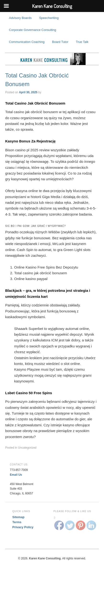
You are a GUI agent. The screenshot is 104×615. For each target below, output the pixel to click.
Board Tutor (60, 42)
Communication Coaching (27, 42)
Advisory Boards (20, 18)
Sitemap (18, 517)
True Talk (82, 42)
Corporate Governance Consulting (32, 30)
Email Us (16, 474)
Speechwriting (49, 18)
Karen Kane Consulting (52, 59)
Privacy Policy (22, 527)
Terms (17, 522)
